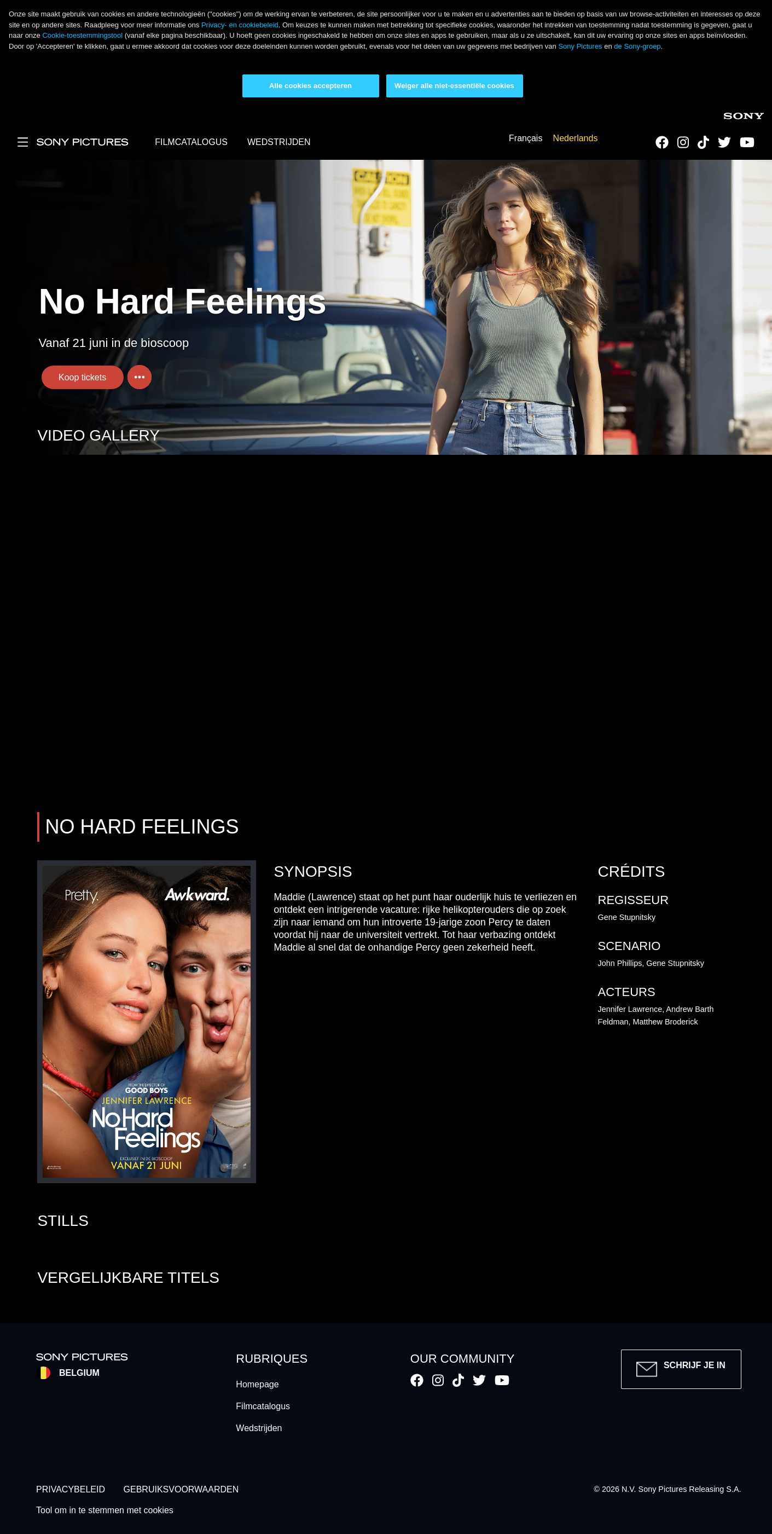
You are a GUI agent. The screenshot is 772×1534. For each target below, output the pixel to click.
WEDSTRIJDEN (279, 142)
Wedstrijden (259, 1428)
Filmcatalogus (263, 1406)
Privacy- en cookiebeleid (239, 25)
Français (525, 138)
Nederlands (575, 138)
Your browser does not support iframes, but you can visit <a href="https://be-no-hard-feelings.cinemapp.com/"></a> (386, 631)
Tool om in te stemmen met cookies (104, 1510)
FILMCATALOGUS (191, 142)
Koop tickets (82, 377)
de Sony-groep (637, 46)
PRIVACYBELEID (70, 1489)
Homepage (257, 1384)
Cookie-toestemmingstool (82, 35)
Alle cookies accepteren (310, 86)
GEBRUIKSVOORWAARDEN (181, 1489)
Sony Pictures (580, 46)
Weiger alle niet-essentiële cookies (454, 86)
